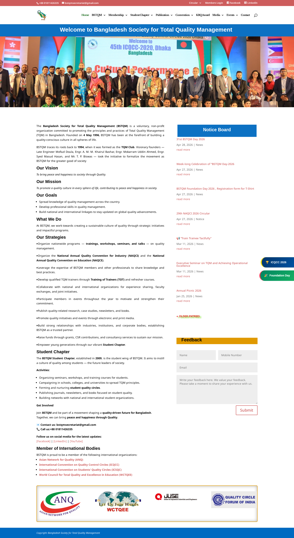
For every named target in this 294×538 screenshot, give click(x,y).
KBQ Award (203, 15)
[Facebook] (43, 441)
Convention (182, 15)
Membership (116, 15)
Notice (200, 219)
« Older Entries (188, 316)
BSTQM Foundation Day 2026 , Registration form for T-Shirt (215, 188)
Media (216, 15)
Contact (245, 15)
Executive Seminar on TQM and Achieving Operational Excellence (212, 264)
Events (230, 15)
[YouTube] (76, 441)
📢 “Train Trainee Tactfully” (193, 238)
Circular (193, 3)
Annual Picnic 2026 (188, 290)
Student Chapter (139, 15)
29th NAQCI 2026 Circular (193, 213)
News (199, 145)
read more (183, 149)
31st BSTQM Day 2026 (190, 139)
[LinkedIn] (60, 441)
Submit (246, 410)
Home (85, 15)
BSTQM (97, 15)
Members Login (214, 3)
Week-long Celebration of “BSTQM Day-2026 (205, 164)
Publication (162, 15)
